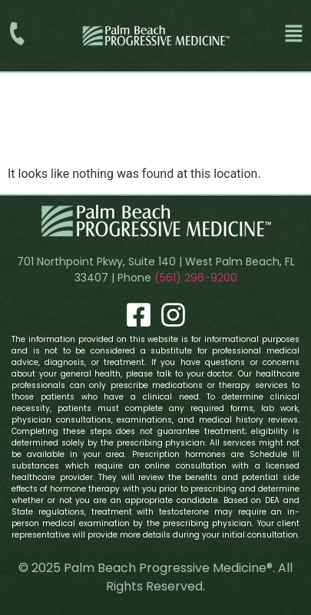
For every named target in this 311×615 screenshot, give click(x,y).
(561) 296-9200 (195, 277)
